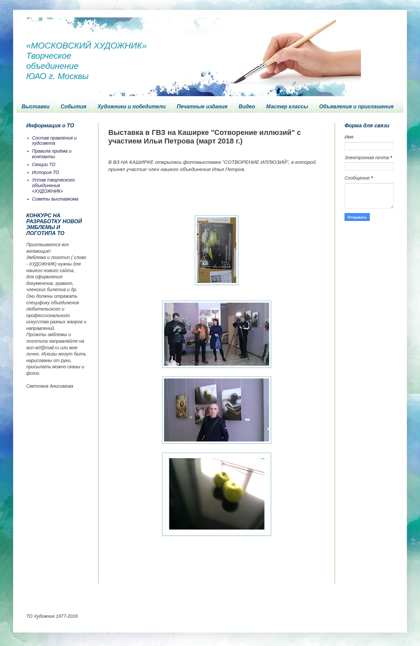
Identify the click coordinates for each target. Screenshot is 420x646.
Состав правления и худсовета (54, 140)
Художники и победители (131, 106)
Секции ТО (43, 164)
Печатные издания (202, 106)
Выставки (36, 106)
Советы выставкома (55, 199)
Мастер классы (287, 106)
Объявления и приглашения (356, 106)
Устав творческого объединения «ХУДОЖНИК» (53, 185)
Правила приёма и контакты (52, 153)
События (73, 106)
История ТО (45, 172)
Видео (247, 106)
